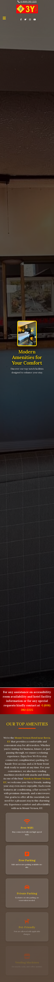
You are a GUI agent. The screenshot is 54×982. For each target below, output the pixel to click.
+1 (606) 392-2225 (27, 1)
